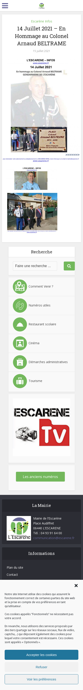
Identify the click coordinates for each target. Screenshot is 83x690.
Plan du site (15, 567)
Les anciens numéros (40, 476)
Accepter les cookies (41, 655)
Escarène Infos (41, 21)
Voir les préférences (41, 679)
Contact (12, 574)
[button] (76, 585)
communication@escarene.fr (53, 538)
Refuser (41, 667)
